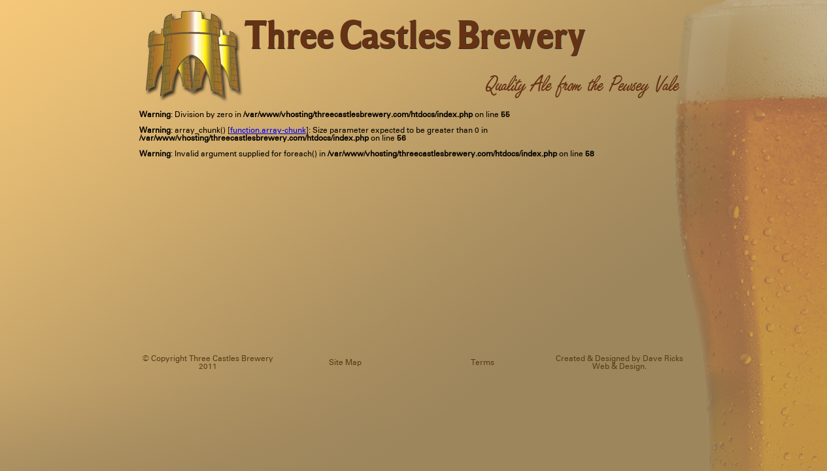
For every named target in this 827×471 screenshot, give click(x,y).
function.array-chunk (268, 130)
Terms (482, 362)
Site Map (345, 362)
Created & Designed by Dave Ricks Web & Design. (619, 362)
